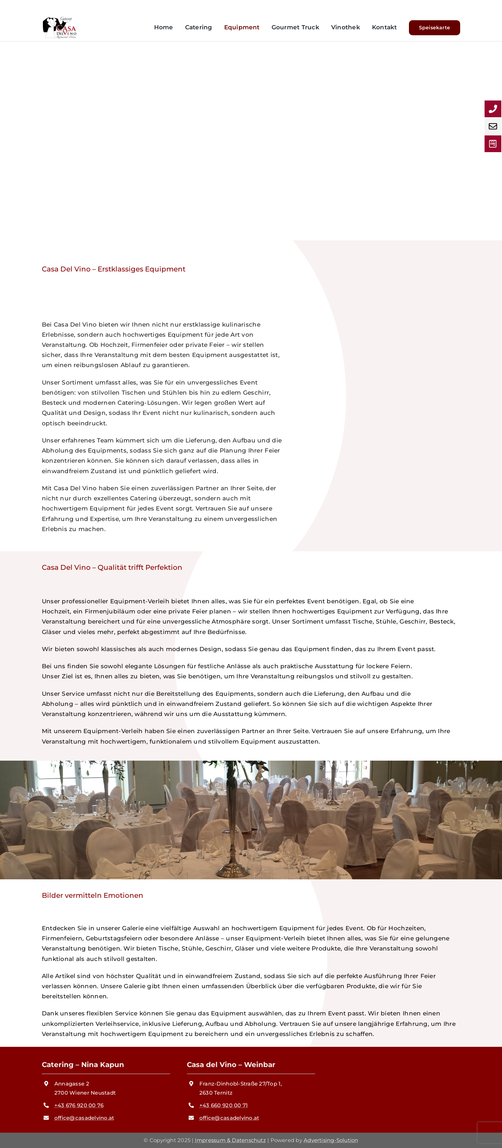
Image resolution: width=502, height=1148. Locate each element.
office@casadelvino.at (84, 1118)
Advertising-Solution (331, 1140)
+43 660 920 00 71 (223, 1105)
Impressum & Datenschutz (230, 1140)
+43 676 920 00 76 (79, 1105)
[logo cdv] (59, 19)
